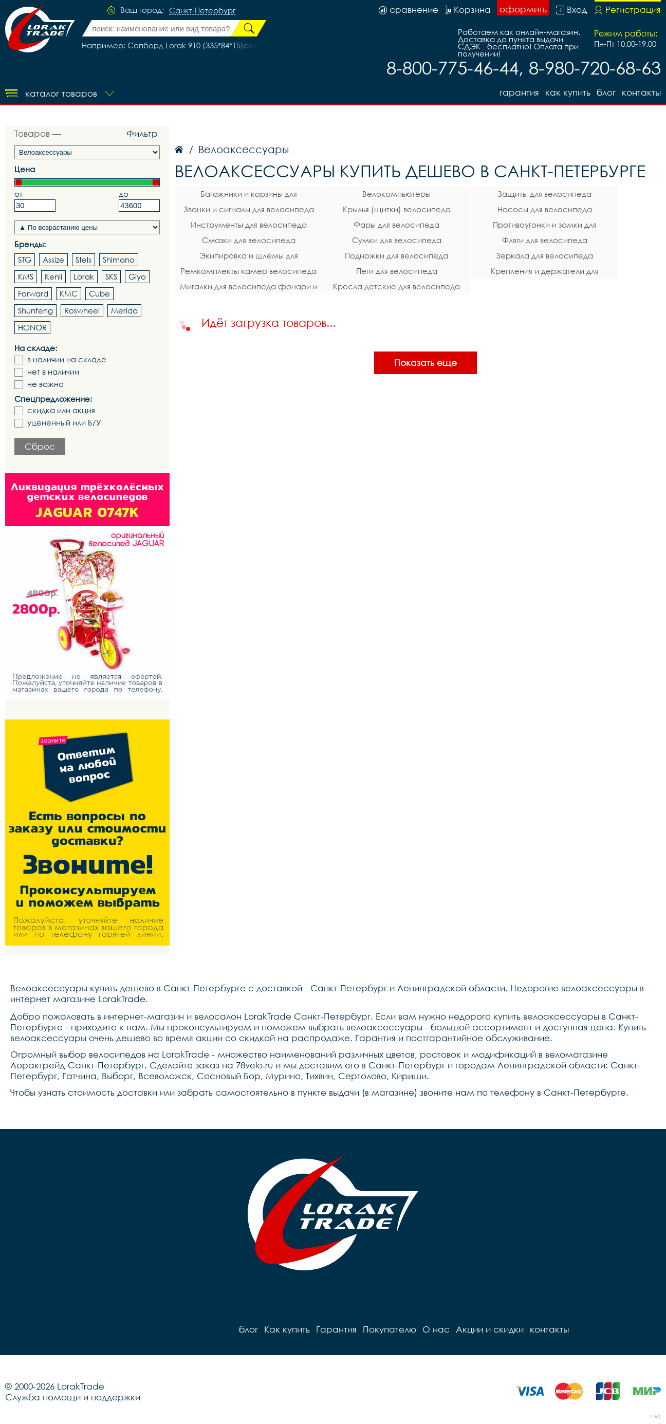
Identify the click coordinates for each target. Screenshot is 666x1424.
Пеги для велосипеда (396, 270)
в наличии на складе (66, 359)
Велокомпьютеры (396, 193)
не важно (45, 384)
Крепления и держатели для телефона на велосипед (545, 272)
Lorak (83, 276)
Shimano (119, 259)
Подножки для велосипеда (396, 255)
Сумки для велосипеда (396, 240)
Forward (33, 293)
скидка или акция (61, 410)
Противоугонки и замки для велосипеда (545, 226)
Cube (99, 293)
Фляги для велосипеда (544, 240)
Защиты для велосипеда (544, 193)
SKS (111, 276)
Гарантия (519, 92)
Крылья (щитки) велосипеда (397, 209)
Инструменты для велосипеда (249, 224)
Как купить (567, 92)
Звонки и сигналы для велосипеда (248, 209)
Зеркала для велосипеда (544, 255)
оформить (523, 9)
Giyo (137, 276)
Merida (124, 310)
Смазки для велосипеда (248, 240)
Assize (53, 259)
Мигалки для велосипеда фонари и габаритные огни (249, 288)
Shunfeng (35, 310)
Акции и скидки (490, 1329)
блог (606, 92)
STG (24, 259)
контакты (641, 92)
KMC (69, 293)
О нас (436, 1329)
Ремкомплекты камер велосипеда (248, 270)
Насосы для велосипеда (544, 209)
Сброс (40, 446)
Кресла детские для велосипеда (396, 286)
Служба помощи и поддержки (72, 1397)
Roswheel (82, 310)
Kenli (53, 276)
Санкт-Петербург (202, 11)
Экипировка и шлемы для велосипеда (248, 257)
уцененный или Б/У (64, 423)
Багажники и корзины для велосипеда (248, 195)
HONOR (32, 327)
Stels (83, 259)
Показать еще (425, 362)
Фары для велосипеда (396, 224)
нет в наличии (53, 372)
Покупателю (389, 1329)
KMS (25, 276)
